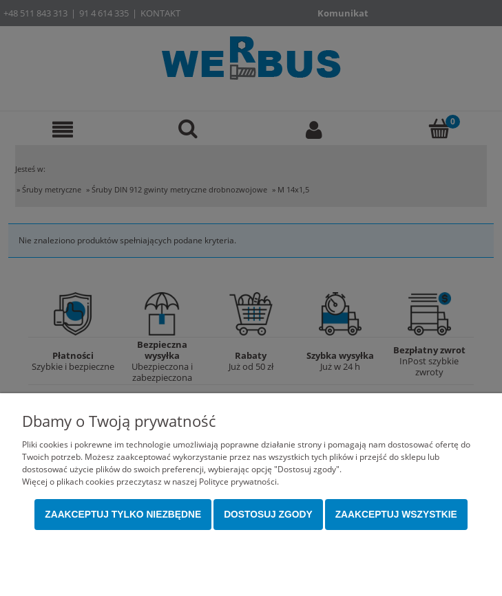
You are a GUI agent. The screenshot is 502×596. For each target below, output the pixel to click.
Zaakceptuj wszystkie (396, 514)
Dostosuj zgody (268, 514)
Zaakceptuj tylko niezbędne (123, 514)
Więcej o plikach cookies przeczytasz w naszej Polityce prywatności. (150, 481)
